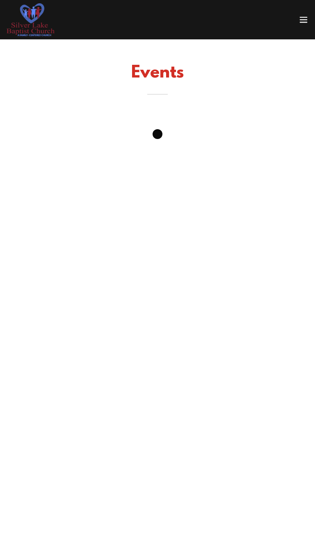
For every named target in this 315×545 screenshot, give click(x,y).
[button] (303, 19)
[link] (31, 19)
